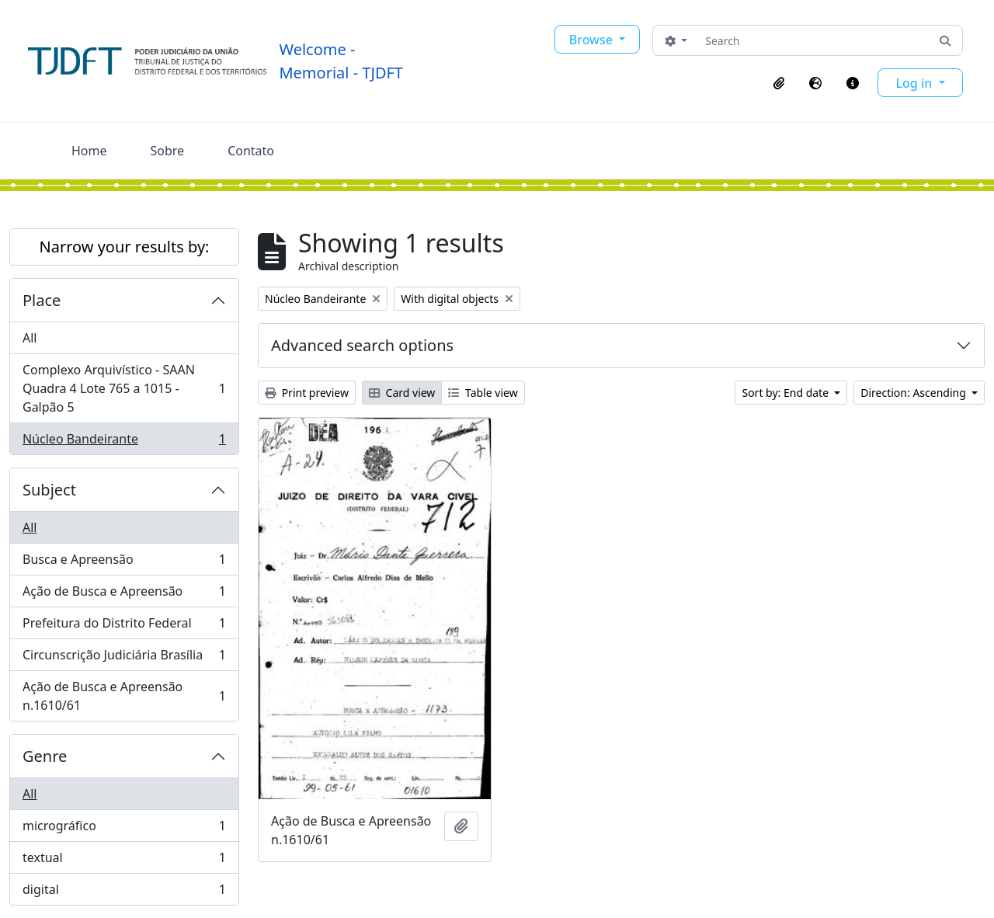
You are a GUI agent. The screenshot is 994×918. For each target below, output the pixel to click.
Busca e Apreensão (124, 562)
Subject (49, 489)
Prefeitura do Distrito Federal (124, 626)
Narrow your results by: (125, 246)
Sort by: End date (786, 392)
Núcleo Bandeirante (124, 441)
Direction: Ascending (914, 392)
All (29, 337)
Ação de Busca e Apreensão (124, 594)
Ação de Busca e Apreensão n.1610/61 (124, 696)
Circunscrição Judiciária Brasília (124, 658)
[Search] (813, 40)
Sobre (168, 150)
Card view (402, 392)
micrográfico (124, 829)
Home (89, 150)
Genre (45, 756)
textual (124, 861)
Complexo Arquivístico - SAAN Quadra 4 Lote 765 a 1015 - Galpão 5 (124, 388)
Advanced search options (362, 345)
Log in (916, 83)
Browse (592, 39)
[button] (779, 83)
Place (42, 300)
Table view (482, 392)
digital (124, 892)
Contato (251, 150)
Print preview (307, 392)
